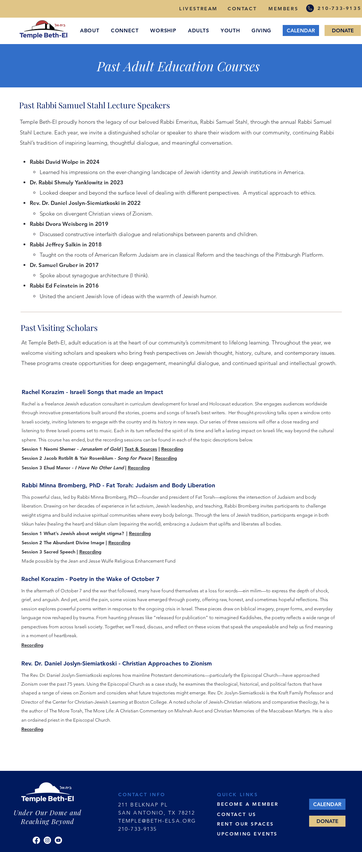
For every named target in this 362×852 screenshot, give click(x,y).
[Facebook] (36, 840)
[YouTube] (58, 840)
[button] (90, 30)
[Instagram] (47, 840)
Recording (172, 449)
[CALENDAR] (301, 30)
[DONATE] (343, 30)
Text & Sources (140, 449)
